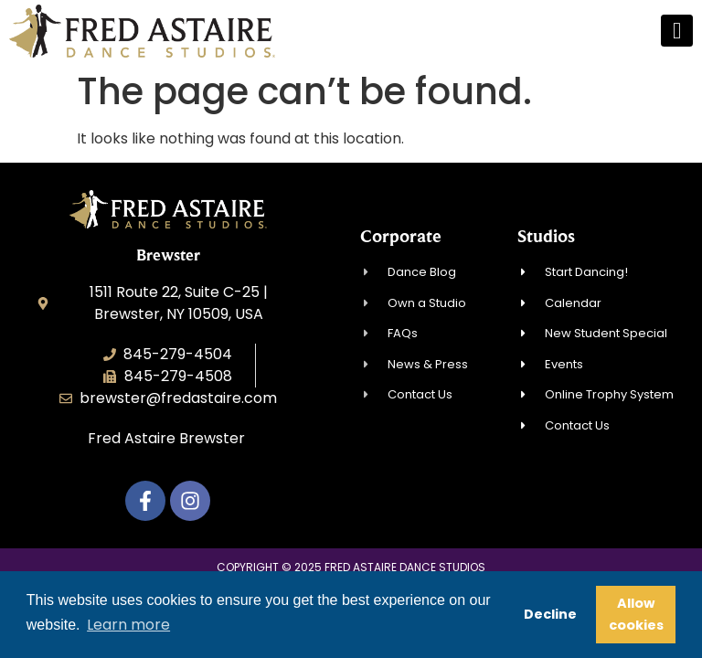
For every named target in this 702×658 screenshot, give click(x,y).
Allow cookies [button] (636, 614)
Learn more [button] (128, 624)
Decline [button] (550, 614)
